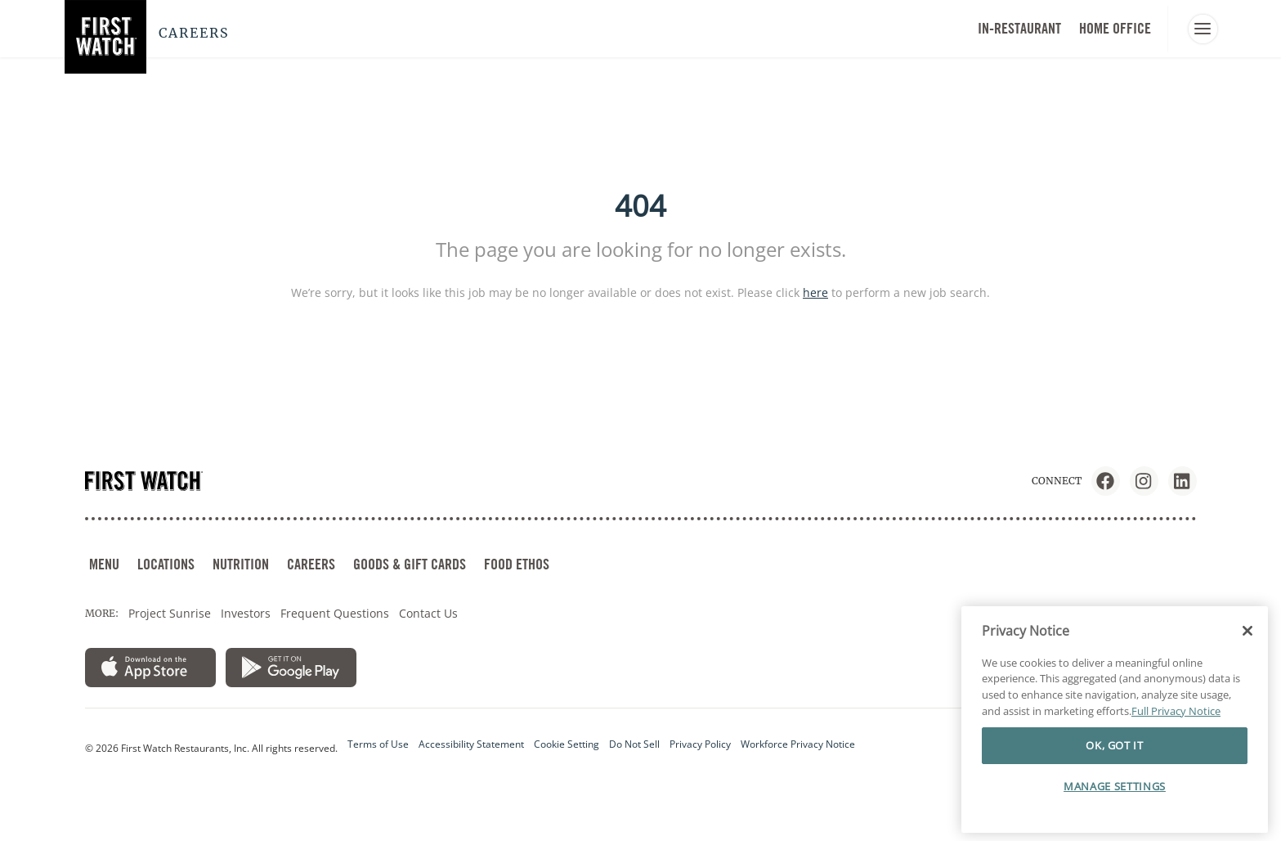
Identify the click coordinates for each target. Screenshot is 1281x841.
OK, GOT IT (1115, 745)
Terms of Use (378, 744)
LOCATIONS (166, 564)
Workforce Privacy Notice (798, 744)
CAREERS (311, 564)
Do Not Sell (634, 744)
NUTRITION (241, 564)
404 (640, 206)
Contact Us (428, 613)
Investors (246, 613)
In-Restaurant (1019, 28)
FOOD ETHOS (516, 564)
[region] (1114, 720)
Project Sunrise (169, 613)
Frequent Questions (334, 613)
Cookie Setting (566, 744)
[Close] (1247, 631)
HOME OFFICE (1115, 28)
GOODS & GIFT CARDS (409, 564)
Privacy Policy (700, 744)
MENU (104, 564)
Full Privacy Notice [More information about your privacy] (1176, 711)
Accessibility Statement (471, 744)
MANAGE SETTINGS (1115, 786)
